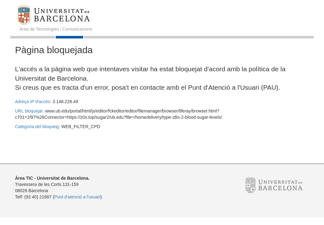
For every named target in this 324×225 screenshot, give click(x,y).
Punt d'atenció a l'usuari (77, 196)
